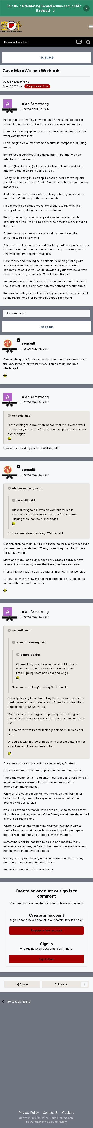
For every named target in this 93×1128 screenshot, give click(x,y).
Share (22, 984)
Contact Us (50, 1112)
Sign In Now (46, 959)
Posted (35, 109)
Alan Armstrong (18, 81)
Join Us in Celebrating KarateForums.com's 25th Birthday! (44, 8)
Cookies (68, 1112)
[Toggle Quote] (10, 415)
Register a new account (46, 930)
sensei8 (28, 343)
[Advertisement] (46, 1059)
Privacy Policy (29, 1112)
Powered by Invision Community (46, 1121)
